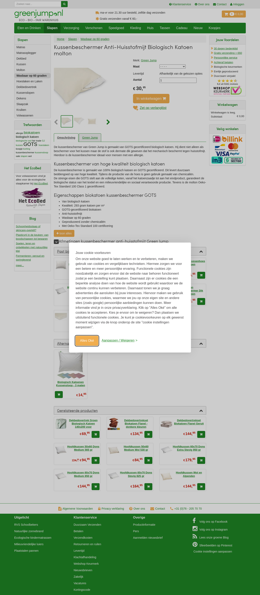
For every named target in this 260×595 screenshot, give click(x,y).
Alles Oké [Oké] (87, 340)
